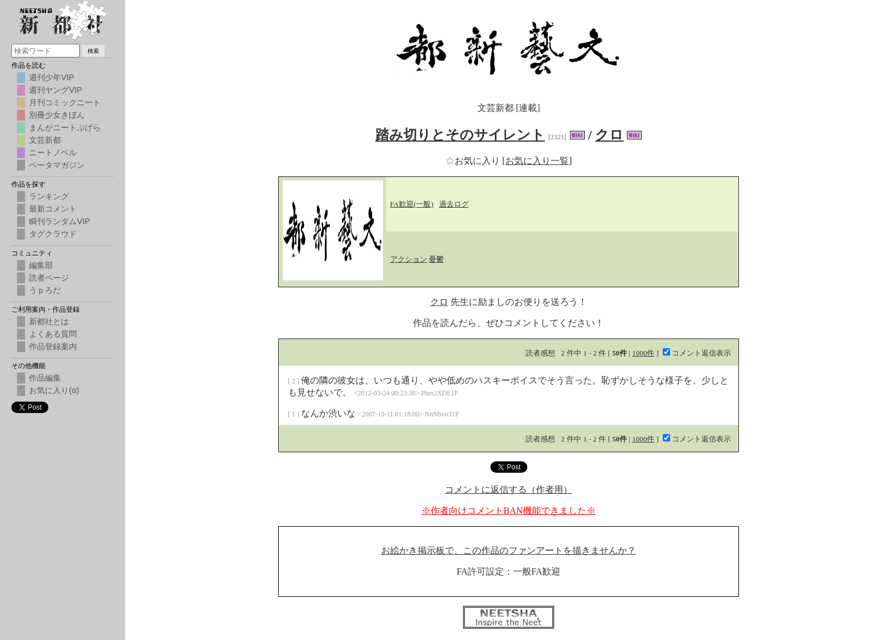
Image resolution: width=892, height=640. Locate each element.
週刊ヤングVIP (55, 89)
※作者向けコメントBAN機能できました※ (509, 510)
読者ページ (49, 277)
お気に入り (473, 161)
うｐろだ (45, 290)
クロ (609, 134)
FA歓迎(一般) (411, 204)
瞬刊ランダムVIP (59, 221)
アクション (408, 259)
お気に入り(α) (54, 390)
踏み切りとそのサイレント (460, 134)
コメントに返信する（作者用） (508, 489)
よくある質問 (53, 333)
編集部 (41, 265)
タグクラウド (53, 233)
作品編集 (45, 377)
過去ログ (454, 204)
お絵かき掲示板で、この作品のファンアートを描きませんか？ (508, 550)
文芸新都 (45, 139)
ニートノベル (53, 152)
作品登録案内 (53, 346)
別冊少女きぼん (57, 114)
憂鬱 (436, 259)
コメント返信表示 (697, 353)
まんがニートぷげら (65, 127)
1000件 (643, 353)
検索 (93, 51)
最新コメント (53, 208)
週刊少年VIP (51, 77)
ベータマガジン (57, 165)
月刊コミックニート (65, 102)
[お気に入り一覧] (537, 161)
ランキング (49, 196)
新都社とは (49, 321)
